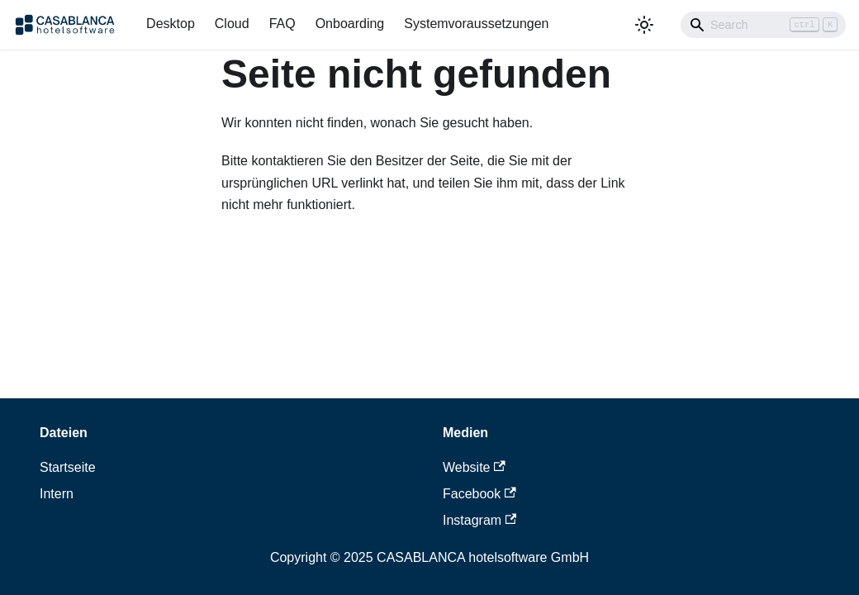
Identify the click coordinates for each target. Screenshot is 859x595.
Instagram (479, 520)
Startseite (68, 467)
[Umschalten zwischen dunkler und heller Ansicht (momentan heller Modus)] (644, 25)
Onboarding (350, 24)
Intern (57, 494)
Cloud (232, 24)
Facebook (479, 494)
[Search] (763, 25)
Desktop (170, 24)
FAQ (282, 24)
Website (474, 467)
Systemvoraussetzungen (476, 24)
